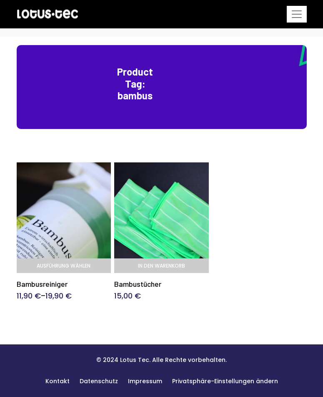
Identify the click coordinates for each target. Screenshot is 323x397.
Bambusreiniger (42, 283)
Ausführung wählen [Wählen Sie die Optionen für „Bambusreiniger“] (63, 265)
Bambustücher (137, 283)
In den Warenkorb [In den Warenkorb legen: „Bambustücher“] (161, 265)
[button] (225, 381)
